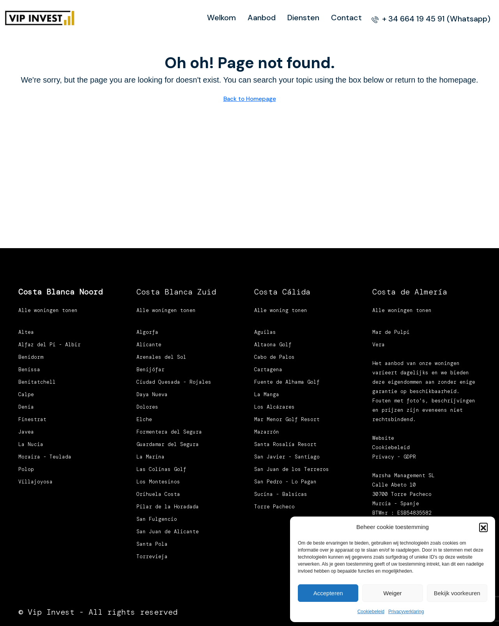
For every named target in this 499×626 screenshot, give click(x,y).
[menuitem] (431, 19)
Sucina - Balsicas (280, 494)
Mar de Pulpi (391, 332)
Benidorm (30, 357)
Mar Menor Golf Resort (287, 419)
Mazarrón (266, 432)
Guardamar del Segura (167, 444)
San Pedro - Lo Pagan (285, 481)
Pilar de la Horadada (167, 506)
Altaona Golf (273, 344)
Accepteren (328, 593)
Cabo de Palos (274, 357)
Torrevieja (152, 556)
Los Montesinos (158, 481)
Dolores (147, 407)
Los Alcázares (274, 407)
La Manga (266, 394)
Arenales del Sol (161, 357)
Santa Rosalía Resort (285, 444)
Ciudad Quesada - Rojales (173, 382)
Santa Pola (152, 544)
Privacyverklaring (406, 611)
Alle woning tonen (280, 310)
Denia (26, 407)
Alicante (148, 344)
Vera (378, 344)
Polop (26, 469)
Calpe (26, 394)
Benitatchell (37, 382)
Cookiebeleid (370, 611)
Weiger (392, 593)
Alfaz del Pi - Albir (49, 344)
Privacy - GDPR (394, 456)
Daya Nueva (152, 394)
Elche (144, 419)
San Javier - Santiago (287, 456)
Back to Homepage (249, 99)
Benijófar (150, 369)
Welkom (221, 17)
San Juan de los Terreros (291, 469)
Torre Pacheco (274, 506)
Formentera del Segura (169, 432)
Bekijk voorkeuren (457, 593)
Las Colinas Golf (161, 469)
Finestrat (32, 419)
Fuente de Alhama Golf (287, 382)
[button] (483, 527)
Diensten (303, 17)
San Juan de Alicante (167, 531)
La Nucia (30, 444)
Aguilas (265, 332)
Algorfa (147, 332)
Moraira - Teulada (44, 456)
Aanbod (262, 17)
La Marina (150, 456)
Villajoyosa (35, 481)
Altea (26, 332)
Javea (26, 432)
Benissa (29, 369)
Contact (346, 17)
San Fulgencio (156, 519)
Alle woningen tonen (48, 310)
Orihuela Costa (158, 494)
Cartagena (268, 369)
